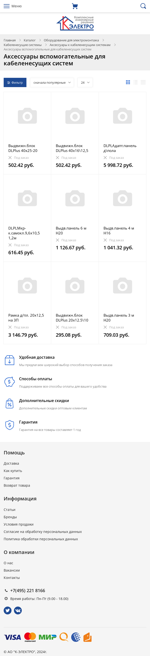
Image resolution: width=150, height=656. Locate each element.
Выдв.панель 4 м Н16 (119, 230)
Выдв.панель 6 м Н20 (71, 230)
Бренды (10, 517)
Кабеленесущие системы (23, 45)
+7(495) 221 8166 (27, 590)
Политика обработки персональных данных (41, 539)
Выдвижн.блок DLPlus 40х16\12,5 (72, 148)
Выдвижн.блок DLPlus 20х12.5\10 (72, 317)
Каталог (30, 40)
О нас (8, 563)
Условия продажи (19, 524)
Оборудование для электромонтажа (71, 40)
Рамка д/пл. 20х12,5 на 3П (26, 317)
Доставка (11, 463)
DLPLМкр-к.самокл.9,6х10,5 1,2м (24, 233)
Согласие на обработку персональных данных (43, 531)
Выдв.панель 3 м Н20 (119, 317)
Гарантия (12, 478)
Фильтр (15, 82)
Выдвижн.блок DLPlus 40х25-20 (22, 148)
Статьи (9, 509)
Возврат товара (17, 485)
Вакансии (12, 570)
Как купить (13, 470)
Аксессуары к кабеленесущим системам (80, 45)
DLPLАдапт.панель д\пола (120, 148)
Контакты (12, 577)
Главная (10, 40)
